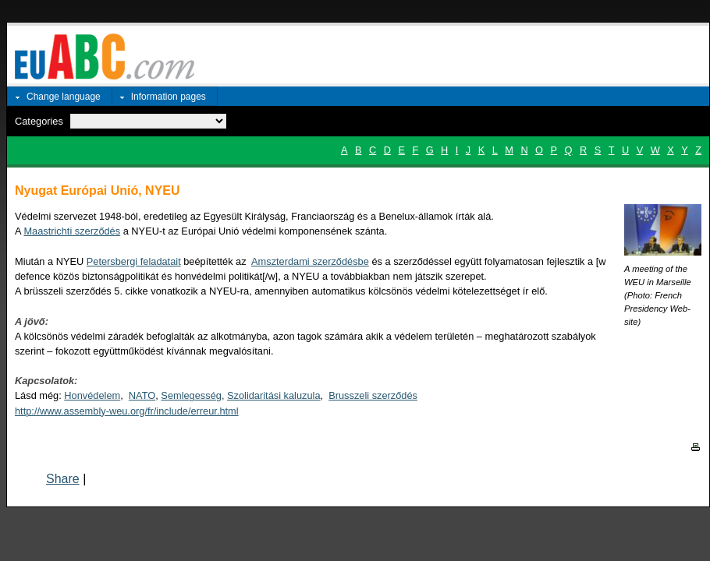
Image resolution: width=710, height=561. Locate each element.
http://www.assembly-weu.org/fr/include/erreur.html (127, 411)
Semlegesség (191, 395)
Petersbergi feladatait (134, 261)
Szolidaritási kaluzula (274, 395)
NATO (142, 395)
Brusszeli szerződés (372, 395)
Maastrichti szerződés (71, 231)
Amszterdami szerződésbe (310, 261)
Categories (39, 121)
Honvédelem (92, 395)
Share (63, 478)
